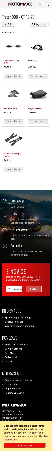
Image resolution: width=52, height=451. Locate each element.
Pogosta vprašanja (14, 393)
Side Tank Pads (10, 108)
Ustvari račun (12, 384)
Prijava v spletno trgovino (18, 380)
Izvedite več (10, 439)
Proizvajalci (11, 357)
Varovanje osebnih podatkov (19, 326)
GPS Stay (32, 60)
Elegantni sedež (35, 108)
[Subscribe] (34, 289)
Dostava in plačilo (14, 322)
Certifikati (10, 353)
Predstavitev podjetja (16, 344)
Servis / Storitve (13, 349)
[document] (26, 436)
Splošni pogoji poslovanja (18, 317)
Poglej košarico (13, 388)
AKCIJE (8, 361)
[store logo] (20, 3)
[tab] (8, 24)
